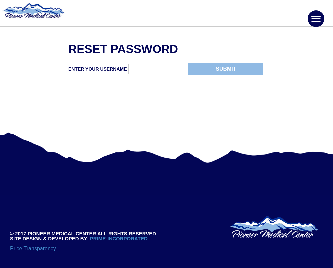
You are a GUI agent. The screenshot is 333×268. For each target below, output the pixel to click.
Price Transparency (33, 248)
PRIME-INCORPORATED (118, 238)
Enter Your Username (97, 69)
